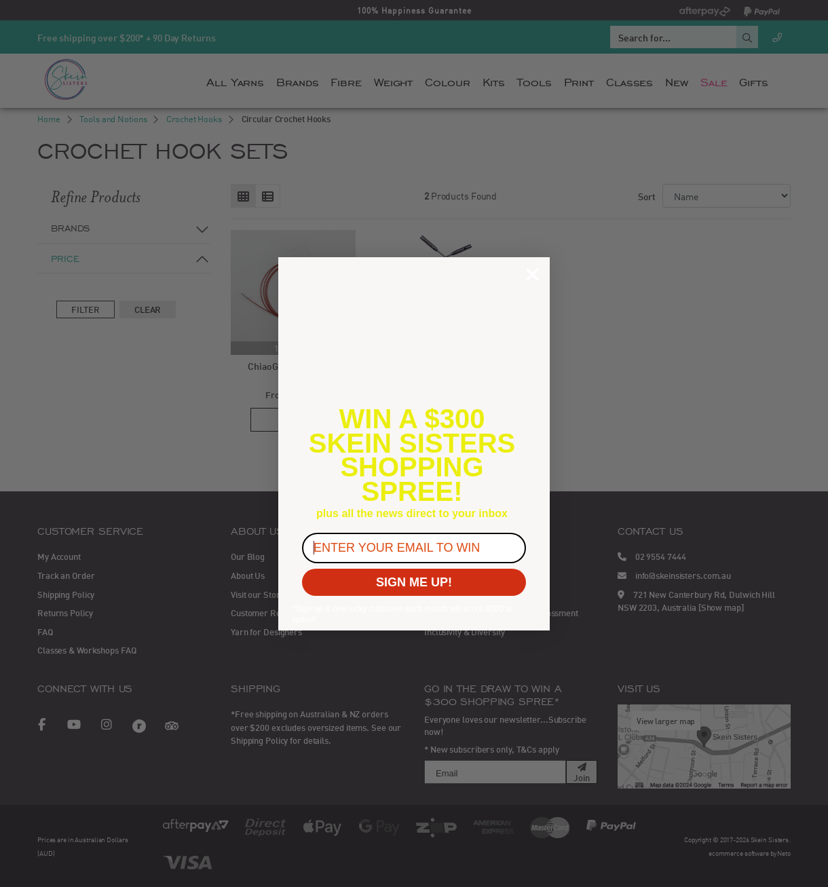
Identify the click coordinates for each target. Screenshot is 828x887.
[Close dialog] (532, 274)
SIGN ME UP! (414, 582)
